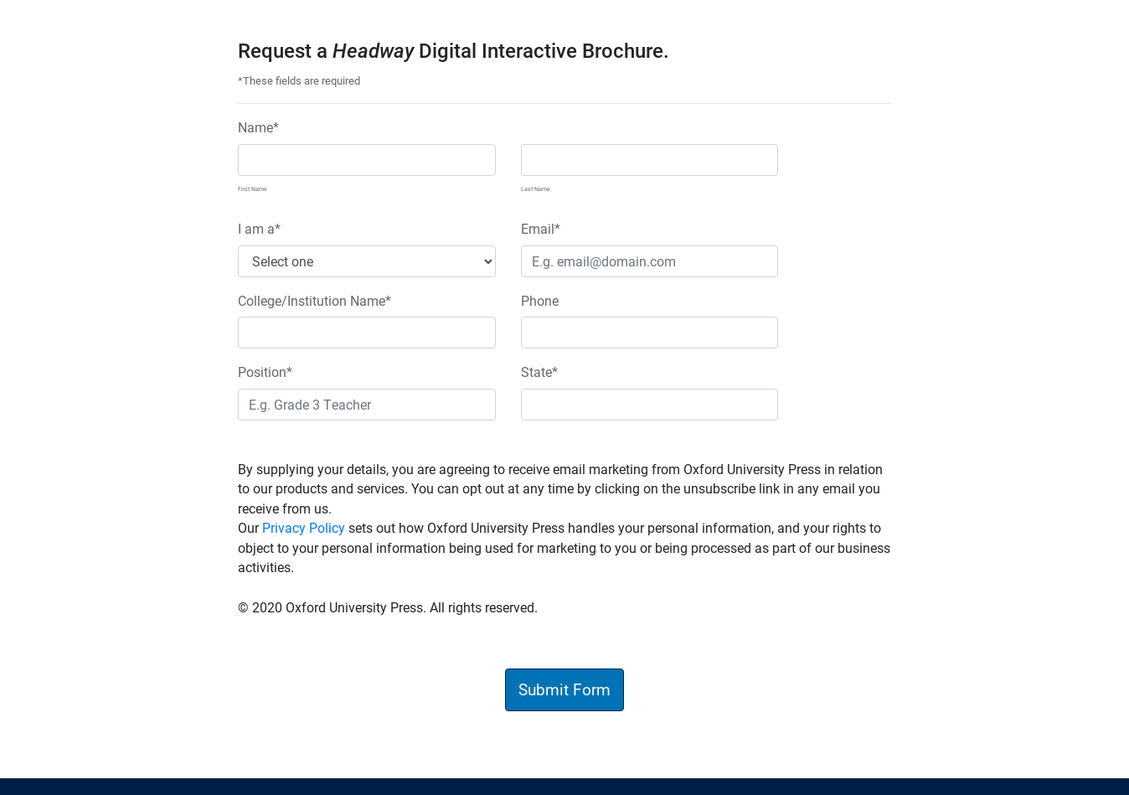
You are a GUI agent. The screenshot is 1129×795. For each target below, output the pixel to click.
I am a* (259, 228)
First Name (252, 188)
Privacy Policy (303, 527)
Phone (540, 300)
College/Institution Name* (314, 300)
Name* (258, 127)
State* (539, 371)
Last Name (535, 188)
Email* (540, 228)
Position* (265, 371)
